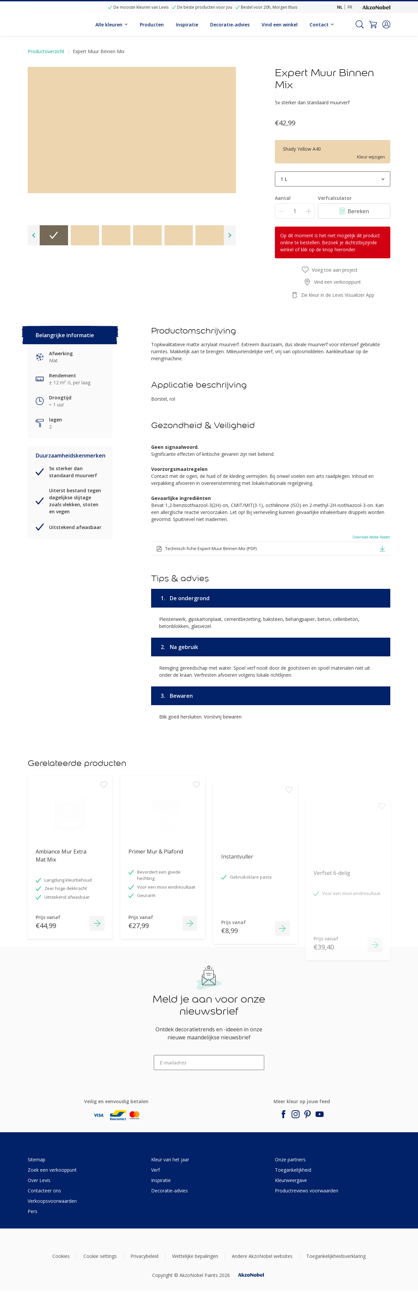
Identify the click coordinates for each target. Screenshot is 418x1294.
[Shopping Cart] (373, 24)
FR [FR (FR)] (350, 7)
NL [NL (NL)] (340, 7)
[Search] (360, 24)
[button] (386, 24)
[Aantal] (295, 211)
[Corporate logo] (376, 7)
